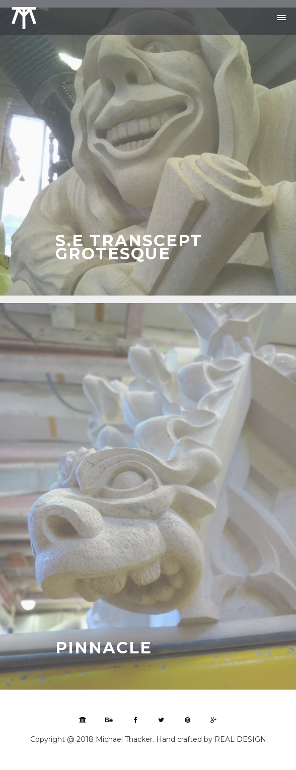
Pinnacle (103, 647)
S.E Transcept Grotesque (128, 247)
